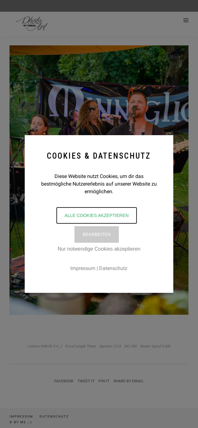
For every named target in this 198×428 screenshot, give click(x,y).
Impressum (82, 268)
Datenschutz (113, 268)
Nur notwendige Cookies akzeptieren (99, 249)
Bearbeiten (97, 234)
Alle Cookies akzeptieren (97, 215)
